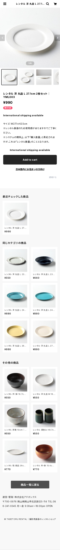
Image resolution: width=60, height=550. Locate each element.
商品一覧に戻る (30, 484)
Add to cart (30, 159)
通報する (53, 177)
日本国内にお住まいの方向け (30, 169)
